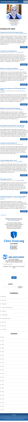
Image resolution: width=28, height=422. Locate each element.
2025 (3, 406)
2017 (3, 377)
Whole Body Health (23, 33)
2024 (3, 402)
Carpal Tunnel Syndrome (7, 307)
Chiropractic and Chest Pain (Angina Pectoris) (11, 32)
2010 (3, 351)
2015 (3, 369)
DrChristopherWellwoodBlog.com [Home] (9, 1)
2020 (3, 388)
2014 (3, 366)
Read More (23, 47)
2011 (3, 355)
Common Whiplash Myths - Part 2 (8, 160)
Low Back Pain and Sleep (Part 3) (8, 51)
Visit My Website (14, 25)
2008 (3, 344)
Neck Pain (4, 300)
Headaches (21, 69)
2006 (3, 337)
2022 (3, 395)
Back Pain (21, 52)
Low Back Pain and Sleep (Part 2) (8, 143)
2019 (3, 384)
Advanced (4, 329)
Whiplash (21, 109)
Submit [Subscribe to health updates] (14, 277)
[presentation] (14, 273)
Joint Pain (4, 322)
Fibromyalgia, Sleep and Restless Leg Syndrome (12, 125)
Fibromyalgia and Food (6, 179)
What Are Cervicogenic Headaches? (9, 68)
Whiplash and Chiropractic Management (10, 108)
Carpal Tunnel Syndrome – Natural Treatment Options (13, 196)
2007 (3, 340)
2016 (3, 373)
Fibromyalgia (21, 126)
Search (10, 284)
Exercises (4, 325)
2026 (3, 409)
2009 (3, 348)
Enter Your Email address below (14, 261)
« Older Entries (3, 215)
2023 (3, 399)
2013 (3, 362)
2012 (3, 359)
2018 (3, 380)
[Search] (10, 287)
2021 (3, 391)
